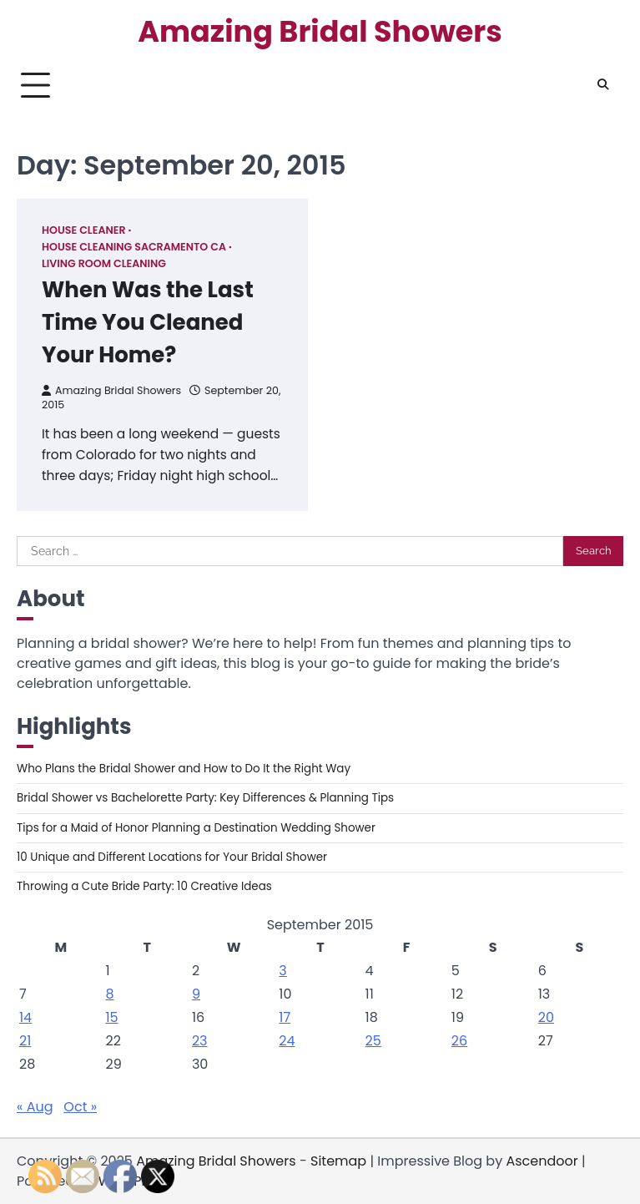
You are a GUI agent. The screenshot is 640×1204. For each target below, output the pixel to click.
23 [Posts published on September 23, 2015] (200, 1040)
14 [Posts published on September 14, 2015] (25, 1017)
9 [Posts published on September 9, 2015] (196, 994)
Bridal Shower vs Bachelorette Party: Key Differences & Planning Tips (205, 798)
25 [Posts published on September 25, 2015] (373, 1040)
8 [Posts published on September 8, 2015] (109, 994)
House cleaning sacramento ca (134, 246)
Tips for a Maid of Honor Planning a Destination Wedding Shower (196, 828)
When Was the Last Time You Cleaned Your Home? (148, 322)
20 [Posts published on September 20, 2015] (546, 1017)
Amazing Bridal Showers (320, 31)
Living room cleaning (104, 263)
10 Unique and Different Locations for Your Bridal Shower (172, 857)
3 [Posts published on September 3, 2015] (282, 970)
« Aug (35, 1106)
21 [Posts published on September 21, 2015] (25, 1040)
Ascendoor (541, 1161)
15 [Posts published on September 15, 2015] (111, 1017)
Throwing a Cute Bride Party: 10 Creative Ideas (144, 886)
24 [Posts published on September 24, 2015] (287, 1040)
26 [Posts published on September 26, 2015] (459, 1040)
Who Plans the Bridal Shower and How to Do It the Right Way (183, 769)
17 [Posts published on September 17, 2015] (284, 1017)
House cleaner (84, 230)
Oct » (80, 1106)
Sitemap (338, 1161)
